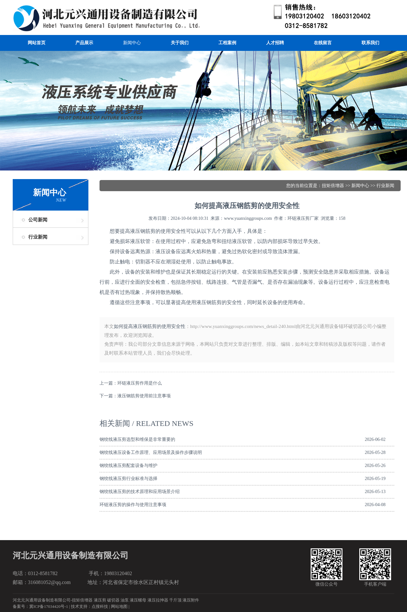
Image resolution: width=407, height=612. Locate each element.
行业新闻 (37, 237)
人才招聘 (275, 42)
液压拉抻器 (158, 600)
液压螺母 (138, 600)
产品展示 (84, 42)
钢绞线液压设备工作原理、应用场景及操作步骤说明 (151, 452)
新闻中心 (132, 42)
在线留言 (323, 42)
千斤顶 (175, 600)
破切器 (113, 600)
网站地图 (119, 606)
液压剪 (100, 600)
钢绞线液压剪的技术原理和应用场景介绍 (140, 491)
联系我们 (370, 42)
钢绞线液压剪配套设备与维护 (128, 465)
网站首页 (36, 42)
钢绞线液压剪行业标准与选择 (128, 478)
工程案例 (227, 42)
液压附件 (191, 600)
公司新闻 (37, 219)
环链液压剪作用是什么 (139, 383)
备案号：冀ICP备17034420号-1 (40, 606)
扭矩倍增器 (333, 185)
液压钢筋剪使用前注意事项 (144, 395)
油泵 (125, 600)
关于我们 (180, 42)
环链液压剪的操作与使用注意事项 (133, 504)
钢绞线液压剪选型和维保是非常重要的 (137, 439)
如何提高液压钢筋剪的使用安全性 (149, 326)
